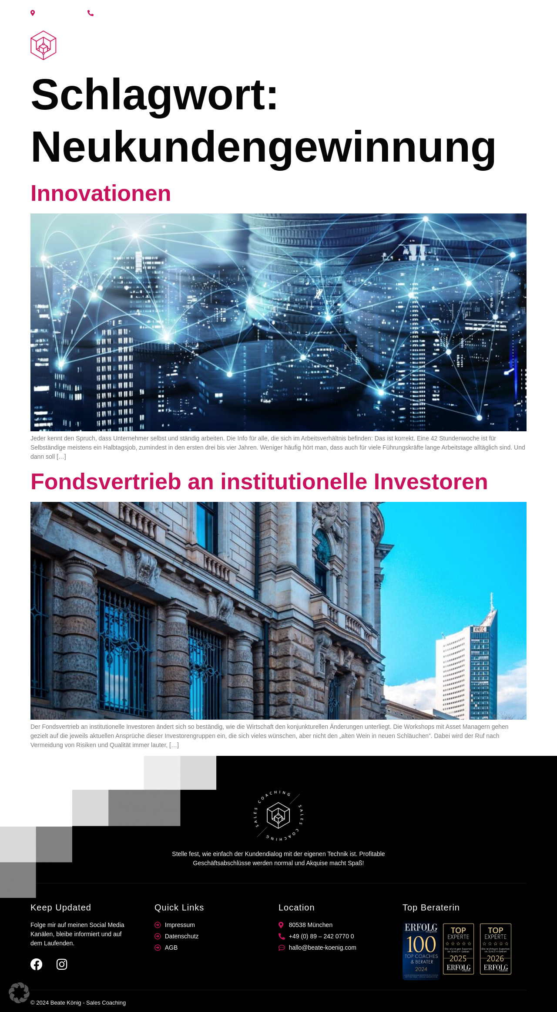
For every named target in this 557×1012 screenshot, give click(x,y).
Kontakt (507, 45)
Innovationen (100, 193)
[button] (19, 993)
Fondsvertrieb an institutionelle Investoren (259, 481)
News (472, 45)
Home (396, 45)
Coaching (434, 45)
